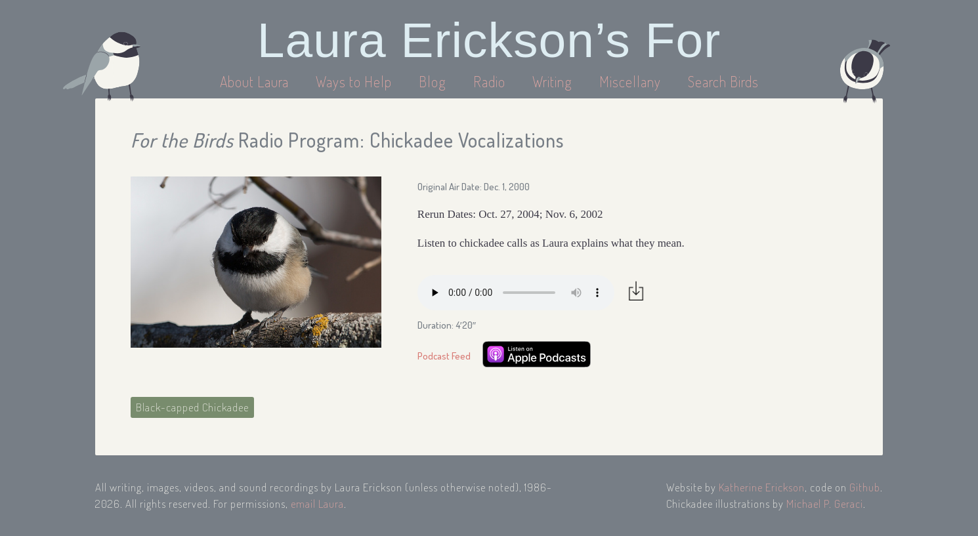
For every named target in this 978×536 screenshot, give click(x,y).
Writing (552, 81)
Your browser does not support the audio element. (515, 292)
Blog (432, 81)
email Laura (317, 503)
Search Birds (723, 81)
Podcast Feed (444, 356)
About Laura (256, 81)
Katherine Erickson (762, 487)
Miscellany (630, 81)
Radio (491, 81)
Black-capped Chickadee (192, 407)
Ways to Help (355, 81)
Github (864, 487)
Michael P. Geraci (824, 503)
